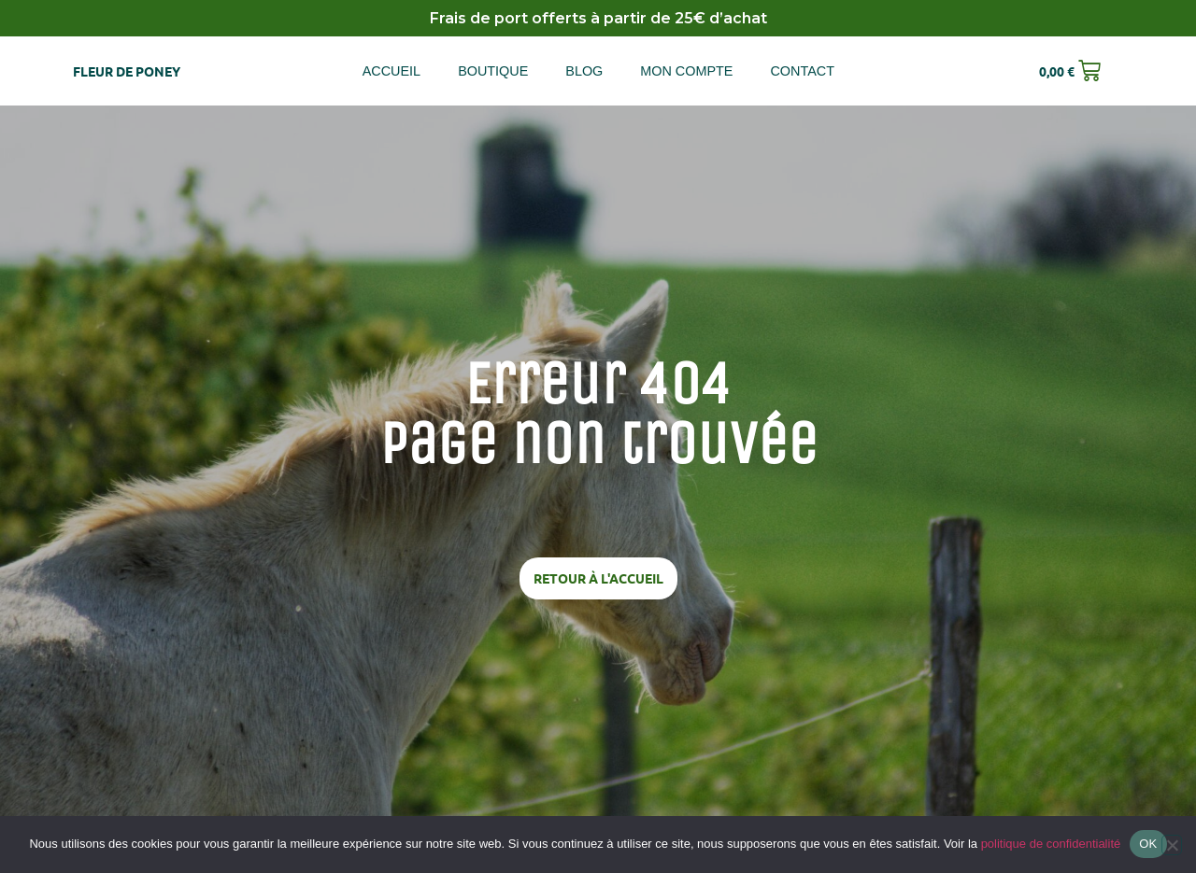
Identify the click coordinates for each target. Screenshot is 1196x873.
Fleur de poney (126, 71)
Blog (584, 70)
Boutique (493, 70)
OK (1148, 844)
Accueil (391, 70)
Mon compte (686, 70)
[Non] (1171, 845)
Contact (801, 70)
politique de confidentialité (1051, 844)
